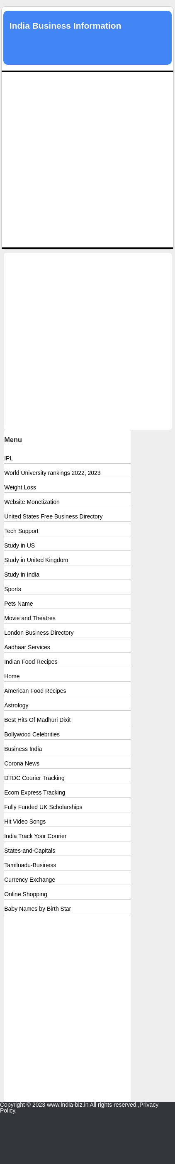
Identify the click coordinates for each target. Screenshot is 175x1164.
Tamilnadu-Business (30, 865)
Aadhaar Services (27, 647)
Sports (12, 589)
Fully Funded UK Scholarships (43, 807)
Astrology (16, 705)
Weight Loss (20, 487)
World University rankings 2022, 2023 (52, 473)
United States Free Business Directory (53, 516)
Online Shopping (25, 894)
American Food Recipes (35, 690)
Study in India (21, 574)
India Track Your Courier (35, 836)
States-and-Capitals (29, 850)
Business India (23, 749)
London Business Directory (38, 632)
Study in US (19, 545)
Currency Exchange (29, 879)
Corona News (21, 763)
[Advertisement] (87, 159)
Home (11, 676)
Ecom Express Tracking (34, 792)
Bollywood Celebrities (32, 734)
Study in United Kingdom (36, 560)
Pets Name (18, 603)
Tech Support (21, 531)
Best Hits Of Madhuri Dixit (37, 719)
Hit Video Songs (25, 821)
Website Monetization (32, 502)
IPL (8, 458)
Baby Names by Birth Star (37, 908)
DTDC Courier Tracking (34, 778)
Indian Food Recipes (30, 661)
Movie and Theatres (29, 618)
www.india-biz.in (67, 1104)
